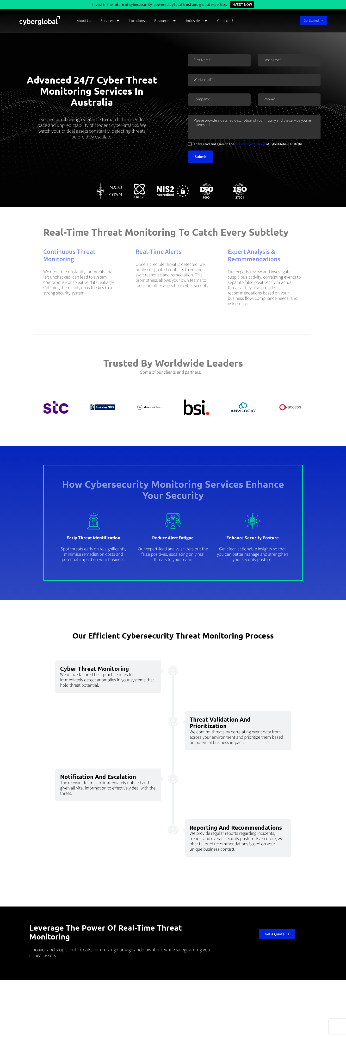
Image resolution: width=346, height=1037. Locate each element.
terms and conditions (250, 144)
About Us (84, 20)
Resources (165, 20)
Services (110, 20)
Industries (197, 20)
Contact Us (225, 20)
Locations (137, 20)
